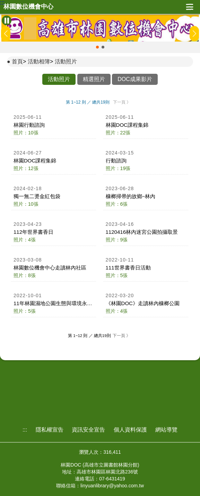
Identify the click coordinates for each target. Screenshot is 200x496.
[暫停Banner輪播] (6, 20)
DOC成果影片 (135, 79)
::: (2, 3)
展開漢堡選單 (189, 7)
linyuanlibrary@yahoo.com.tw (112, 485)
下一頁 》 (122, 102)
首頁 (17, 61)
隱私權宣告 (49, 430)
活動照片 (66, 61)
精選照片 (94, 79)
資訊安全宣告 (88, 430)
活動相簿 (39, 61)
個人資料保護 (130, 430)
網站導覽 (166, 430)
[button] (97, 47)
